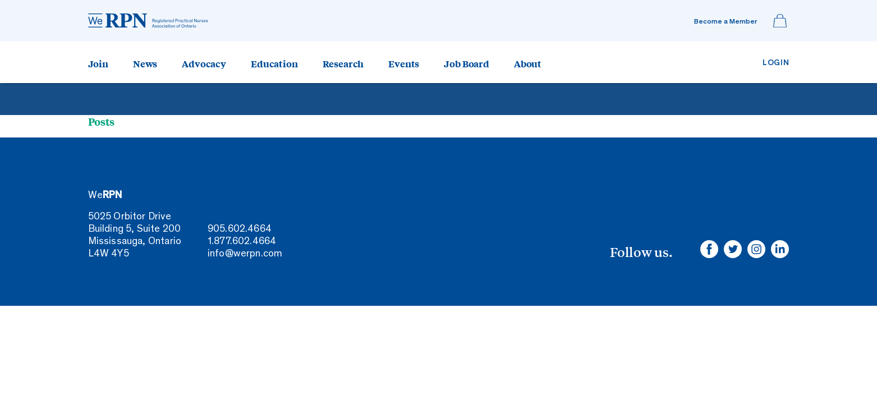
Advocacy (204, 63)
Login (776, 63)
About (527, 63)
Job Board (466, 63)
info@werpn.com (245, 254)
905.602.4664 (240, 229)
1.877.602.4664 (242, 242)
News (145, 63)
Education (274, 63)
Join (98, 63)
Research (343, 63)
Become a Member (725, 22)
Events (403, 63)
